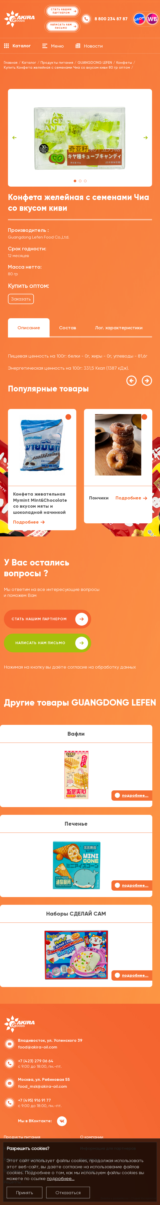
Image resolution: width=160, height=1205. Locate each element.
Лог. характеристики (119, 328)
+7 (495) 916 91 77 (34, 1100)
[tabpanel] (80, 138)
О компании (91, 1137)
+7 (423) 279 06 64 (35, 1060)
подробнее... (60, 1178)
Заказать (21, 299)
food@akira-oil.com (37, 1047)
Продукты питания (22, 1137)
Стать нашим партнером (50, 619)
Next (145, 138)
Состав (67, 328)
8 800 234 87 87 (111, 19)
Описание (28, 328)
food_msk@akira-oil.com (42, 1086)
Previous (14, 138)
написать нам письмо (51, 643)
